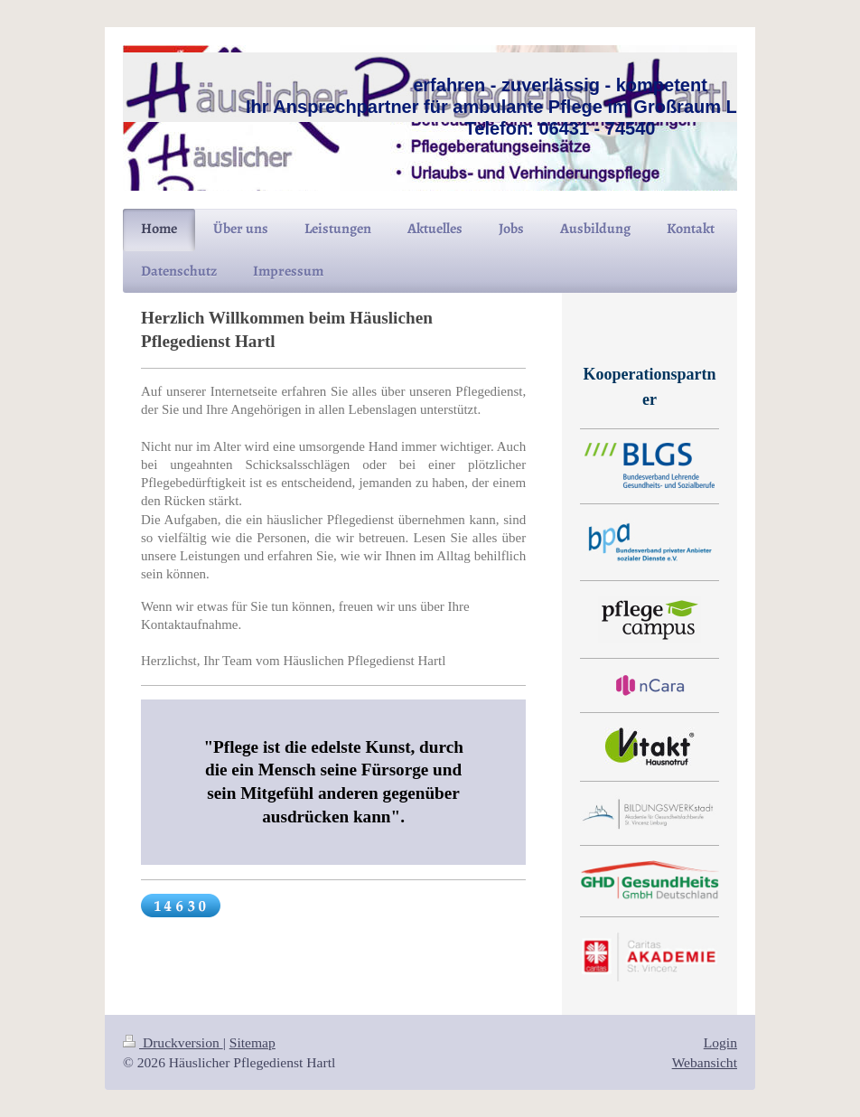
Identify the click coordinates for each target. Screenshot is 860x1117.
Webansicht (704, 1062)
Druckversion (173, 1042)
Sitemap (252, 1042)
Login (720, 1042)
